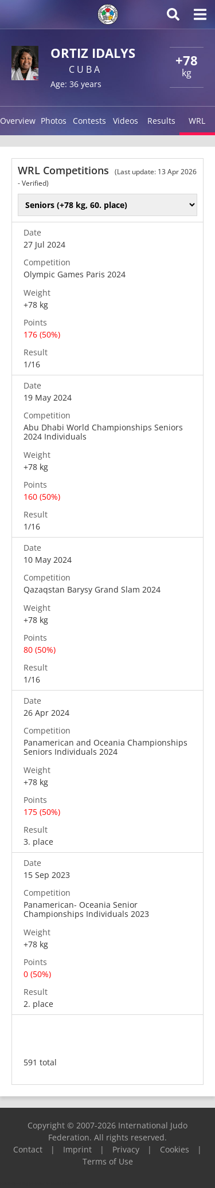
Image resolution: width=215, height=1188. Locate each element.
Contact (27, 1149)
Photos (54, 120)
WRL (197, 120)
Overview (18, 120)
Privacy (125, 1149)
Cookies (174, 1149)
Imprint (77, 1149)
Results (161, 120)
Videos (125, 120)
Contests (89, 120)
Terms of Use (108, 1161)
